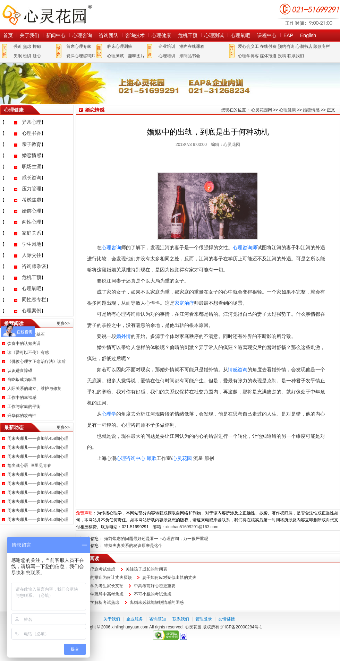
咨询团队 (108, 35)
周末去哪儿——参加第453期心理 (37, 492)
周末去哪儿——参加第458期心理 (37, 438)
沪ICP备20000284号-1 (241, 627)
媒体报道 (268, 55)
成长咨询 (31, 177)
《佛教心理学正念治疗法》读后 (36, 361)
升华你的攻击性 (21, 415)
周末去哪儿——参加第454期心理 (37, 483)
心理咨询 (82, 35)
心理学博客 (248, 55)
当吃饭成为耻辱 (21, 379)
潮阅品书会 (189, 55)
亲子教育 (31, 144)
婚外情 (123, 336)
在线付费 (268, 46)
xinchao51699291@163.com (191, 526)
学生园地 (31, 244)
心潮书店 (304, 46)
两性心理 (31, 222)
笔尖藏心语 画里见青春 (29, 465)
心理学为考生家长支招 (103, 585)
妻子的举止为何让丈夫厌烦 (107, 577)
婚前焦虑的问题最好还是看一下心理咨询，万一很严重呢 (156, 538)
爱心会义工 (248, 46)
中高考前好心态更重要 (155, 585)
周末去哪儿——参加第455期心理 (37, 474)
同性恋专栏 (34, 299)
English (308, 35)
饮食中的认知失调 (24, 343)
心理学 (109, 414)
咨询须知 (157, 619)
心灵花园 (182, 458)
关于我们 (29, 35)
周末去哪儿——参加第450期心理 (37, 519)
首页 (8, 35)
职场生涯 (31, 166)
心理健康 (161, 35)
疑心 (37, 55)
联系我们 (295, 55)
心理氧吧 (240, 35)
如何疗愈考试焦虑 (98, 569)
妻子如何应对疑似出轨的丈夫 (169, 577)
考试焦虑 (31, 199)
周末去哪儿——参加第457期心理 (37, 447)
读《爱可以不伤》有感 (28, 352)
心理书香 (31, 133)
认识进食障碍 (19, 370)
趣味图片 (136, 55)
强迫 (18, 46)
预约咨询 (286, 46)
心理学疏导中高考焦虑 (103, 594)
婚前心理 (31, 211)
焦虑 (27, 46)
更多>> (63, 323)
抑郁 (37, 46)
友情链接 (226, 619)
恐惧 (27, 55)
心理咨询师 (245, 247)
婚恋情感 (31, 155)
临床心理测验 (119, 46)
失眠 (18, 55)
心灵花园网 (47, 15)
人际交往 (31, 255)
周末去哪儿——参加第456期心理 (37, 456)
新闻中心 (56, 35)
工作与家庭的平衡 (24, 406)
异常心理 (31, 122)
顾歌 (151, 458)
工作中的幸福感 (21, 397)
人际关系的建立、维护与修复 (34, 388)
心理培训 (167, 55)
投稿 (282, 55)
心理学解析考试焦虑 (100, 602)
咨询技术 (135, 35)
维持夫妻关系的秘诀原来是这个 (133, 545)
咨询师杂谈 (34, 266)
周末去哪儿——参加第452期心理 (37, 501)
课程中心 (267, 35)
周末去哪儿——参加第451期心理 (37, 510)
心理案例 (31, 310)
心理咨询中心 (130, 458)
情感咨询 (237, 369)
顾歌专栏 (321, 46)
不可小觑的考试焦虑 (152, 594)
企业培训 (167, 46)
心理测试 (214, 35)
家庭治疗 (184, 303)
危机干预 (187, 35)
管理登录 (203, 619)
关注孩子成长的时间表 (146, 569)
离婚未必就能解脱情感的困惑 (157, 602)
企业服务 (134, 619)
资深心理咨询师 (80, 55)
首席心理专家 (78, 46)
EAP (288, 35)
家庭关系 (31, 233)
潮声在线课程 (191, 46)
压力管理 (31, 188)
